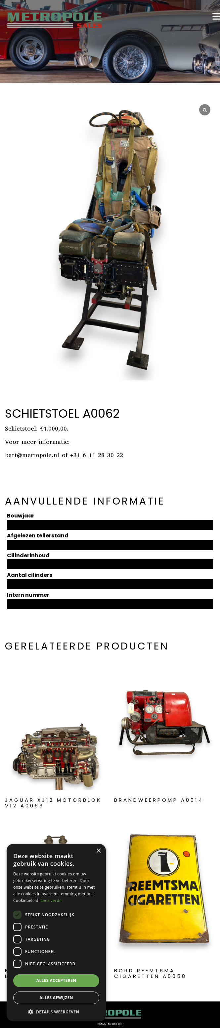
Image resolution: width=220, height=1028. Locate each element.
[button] (56, 1011)
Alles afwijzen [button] (56, 997)
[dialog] (56, 932)
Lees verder (52, 900)
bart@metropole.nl (32, 455)
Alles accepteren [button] (56, 980)
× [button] (98, 851)
